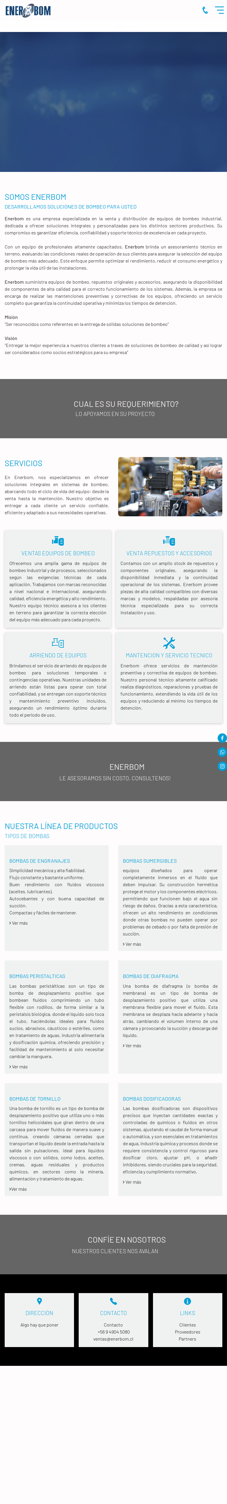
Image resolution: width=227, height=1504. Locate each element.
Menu (220, 10)
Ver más (132, 944)
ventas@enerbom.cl (113, 1338)
